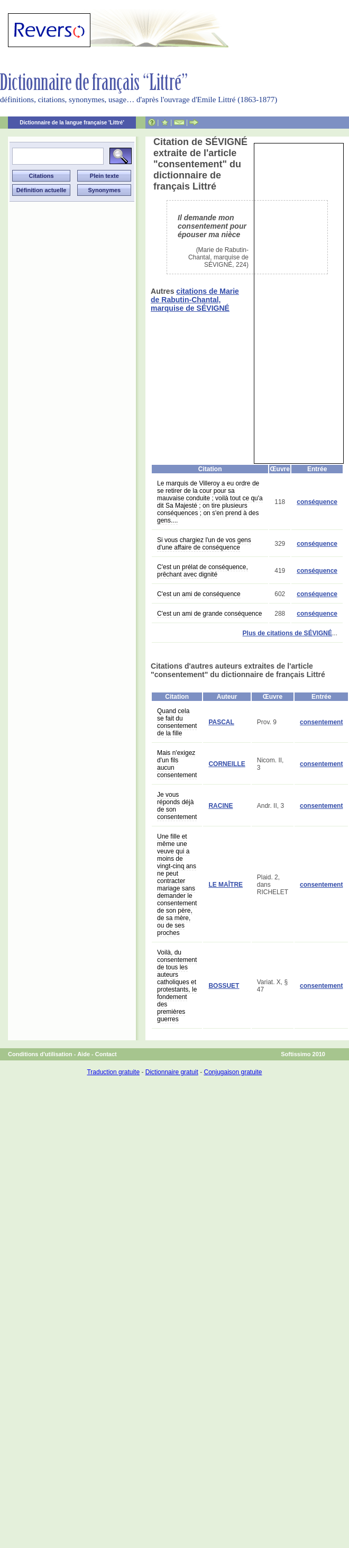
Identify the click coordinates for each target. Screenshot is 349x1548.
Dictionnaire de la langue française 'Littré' (72, 122)
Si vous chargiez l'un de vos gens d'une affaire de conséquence (204, 543)
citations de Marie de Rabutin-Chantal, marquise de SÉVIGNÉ (195, 299)
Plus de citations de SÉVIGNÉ (287, 633)
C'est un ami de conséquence (199, 594)
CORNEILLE (226, 764)
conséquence (317, 502)
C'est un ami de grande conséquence (209, 613)
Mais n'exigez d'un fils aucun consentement (177, 764)
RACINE (220, 805)
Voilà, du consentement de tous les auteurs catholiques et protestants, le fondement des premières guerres (177, 986)
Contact (106, 1054)
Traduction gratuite (113, 1072)
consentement (321, 722)
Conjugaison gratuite (233, 1072)
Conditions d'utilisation (40, 1054)
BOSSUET (223, 985)
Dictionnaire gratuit (171, 1072)
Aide (83, 1054)
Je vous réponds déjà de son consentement (177, 806)
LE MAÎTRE (225, 884)
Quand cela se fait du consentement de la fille (177, 722)
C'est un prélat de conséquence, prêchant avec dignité (202, 570)
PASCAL (221, 722)
